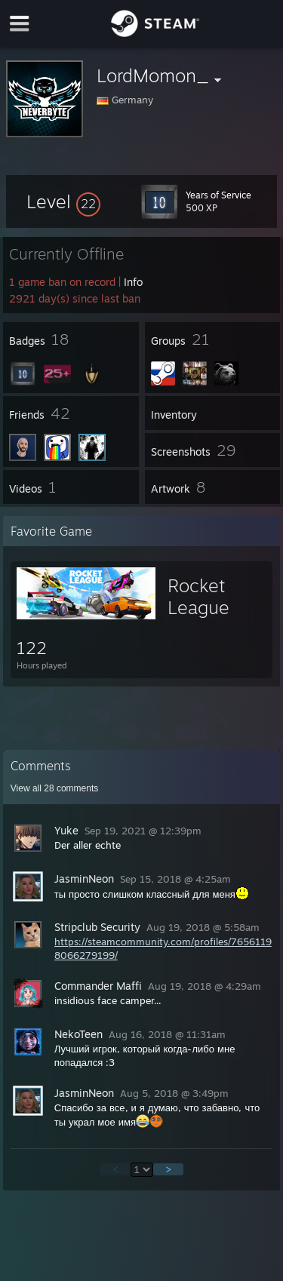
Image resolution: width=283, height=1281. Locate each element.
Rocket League (198, 596)
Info (133, 281)
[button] (63, 201)
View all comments (55, 788)
